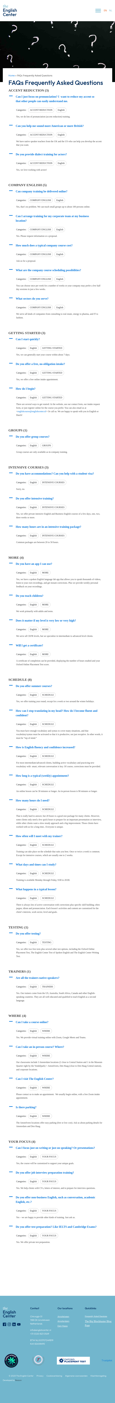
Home (11, 75)
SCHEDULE (48, 695)
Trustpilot (107, 1360)
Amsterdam (63, 1321)
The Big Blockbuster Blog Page (98, 1323)
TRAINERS (47, 986)
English (61, 110)
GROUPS (46, 445)
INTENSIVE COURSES (53, 482)
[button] (57, 99)
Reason (18, 1380)
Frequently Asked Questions (96, 1316)
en (105, 10)
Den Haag (63, 1325)
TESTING (47, 942)
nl (110, 10)
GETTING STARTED (52, 348)
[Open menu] (98, 10)
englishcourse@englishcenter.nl (31, 411)
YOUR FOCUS (49, 1156)
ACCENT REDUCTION (41, 110)
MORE (45, 572)
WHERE (46, 1031)
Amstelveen (63, 1316)
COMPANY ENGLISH (40, 200)
